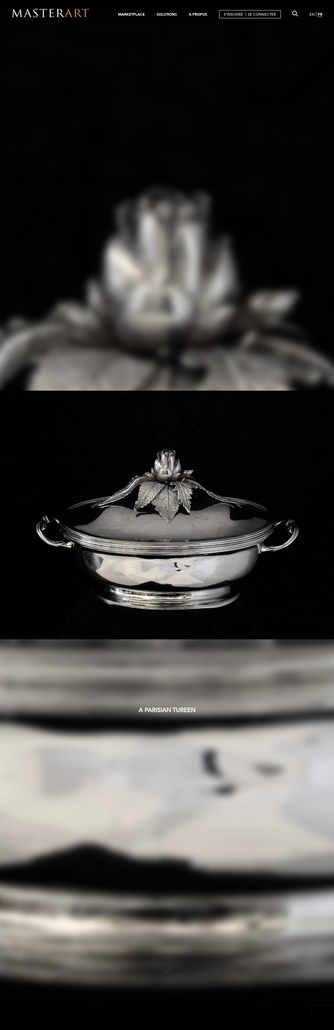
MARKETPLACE (131, 14)
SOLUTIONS (167, 14)
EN (312, 14)
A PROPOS (198, 14)
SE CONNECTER (262, 14)
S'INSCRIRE (233, 14)
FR (320, 14)
